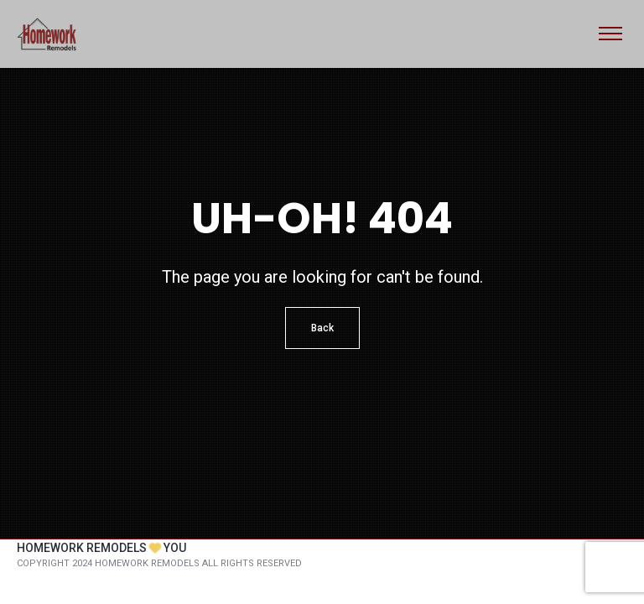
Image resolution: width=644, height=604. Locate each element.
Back (322, 328)
